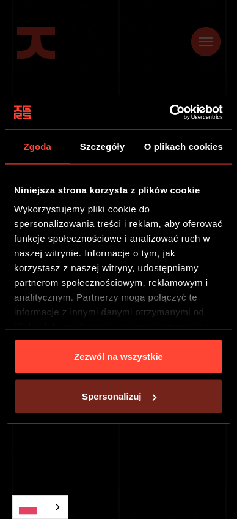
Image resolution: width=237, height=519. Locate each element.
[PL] (40, 507)
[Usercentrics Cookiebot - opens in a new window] (170, 113)
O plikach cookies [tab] (183, 146)
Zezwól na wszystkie (118, 356)
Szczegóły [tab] (102, 146)
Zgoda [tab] (37, 146)
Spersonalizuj (119, 396)
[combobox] (40, 507)
